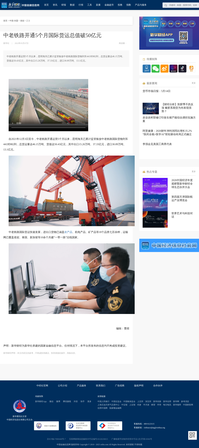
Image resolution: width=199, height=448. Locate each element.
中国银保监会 (129, 401)
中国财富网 (188, 405)
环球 (159, 405)
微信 (51, 401)
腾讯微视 (67, 401)
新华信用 (167, 401)
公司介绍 (62, 385)
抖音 (76, 401)
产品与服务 (141, 5)
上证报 (132, 405)
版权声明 (138, 385)
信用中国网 (102, 408)
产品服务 (81, 385)
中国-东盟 (13, 21)
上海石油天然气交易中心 (108, 405)
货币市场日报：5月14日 (156, 91)
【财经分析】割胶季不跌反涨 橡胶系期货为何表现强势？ (177, 108)
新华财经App (41, 401)
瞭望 (153, 405)
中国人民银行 (103, 401)
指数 (128, 5)
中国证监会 (116, 401)
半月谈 (146, 405)
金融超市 (109, 5)
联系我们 (100, 385)
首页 (46, 5)
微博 (58, 401)
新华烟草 (177, 405)
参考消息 (185, 401)
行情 (81, 5)
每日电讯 (167, 405)
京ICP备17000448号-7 (56, 439)
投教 (120, 5)
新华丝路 (157, 401)
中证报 (124, 405)
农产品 (68, 232)
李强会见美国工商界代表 (157, 144)
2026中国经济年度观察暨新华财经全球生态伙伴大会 (182, 184)
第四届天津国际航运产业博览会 (182, 198)
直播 (98, 5)
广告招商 (119, 385)
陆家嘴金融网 (115, 408)
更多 (194, 83)
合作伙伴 (158, 385)
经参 (139, 405)
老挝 (22, 21)
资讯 (55, 5)
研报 (63, 5)
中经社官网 (42, 385)
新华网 (176, 401)
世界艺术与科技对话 (182, 215)
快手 (83, 401)
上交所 (140, 401)
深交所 (148, 401)
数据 (72, 5)
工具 (89, 5)
